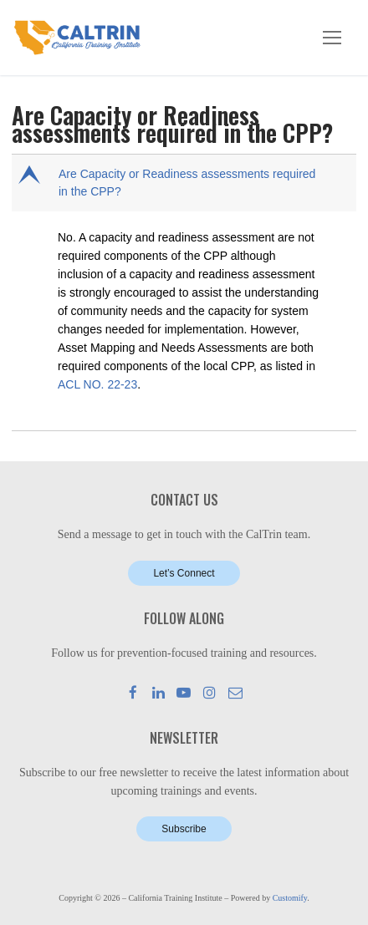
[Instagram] (209, 692)
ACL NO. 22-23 (97, 384)
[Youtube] (184, 692)
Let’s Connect (183, 573)
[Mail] (235, 692)
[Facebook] (133, 692)
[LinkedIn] (158, 692)
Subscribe (183, 829)
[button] (185, 183)
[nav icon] (332, 38)
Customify (290, 897)
